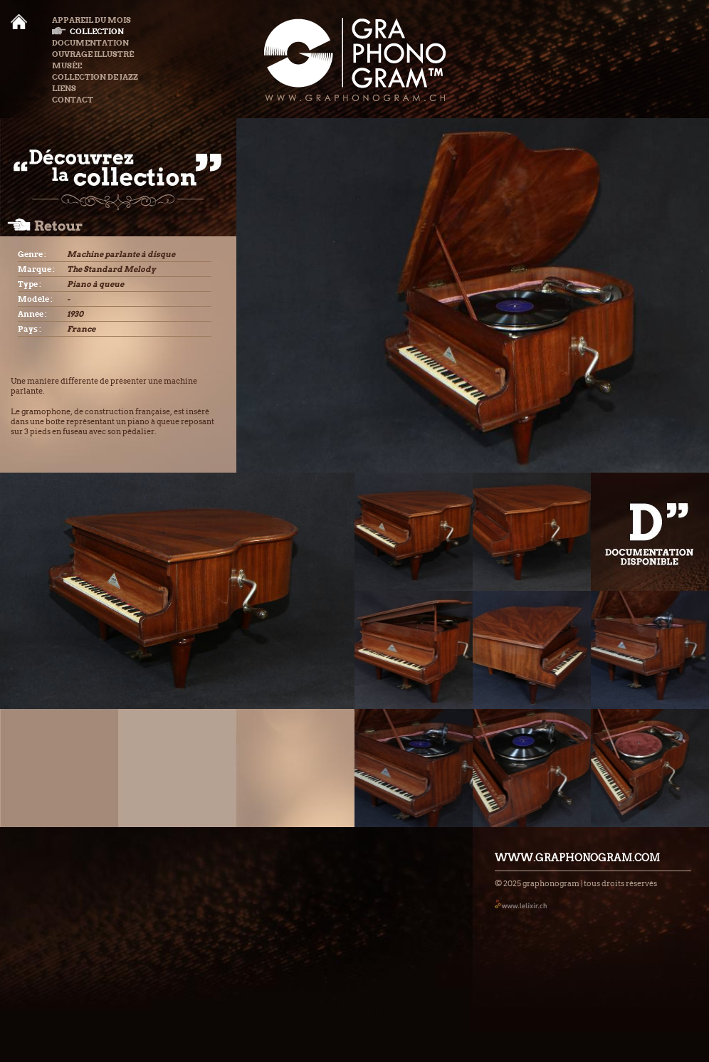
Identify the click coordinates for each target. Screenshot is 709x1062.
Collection (88, 31)
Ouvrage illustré (93, 54)
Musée (67, 65)
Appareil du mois (91, 20)
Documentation (90, 43)
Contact (72, 100)
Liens (64, 88)
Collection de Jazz (95, 77)
